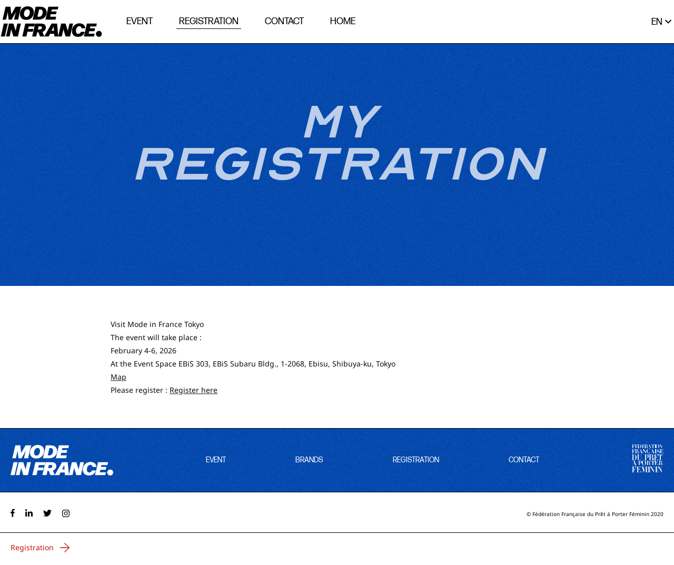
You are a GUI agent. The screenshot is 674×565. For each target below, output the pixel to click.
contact (284, 21)
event (139, 21)
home (342, 21)
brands (309, 459)
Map (118, 377)
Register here (193, 390)
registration (209, 21)
